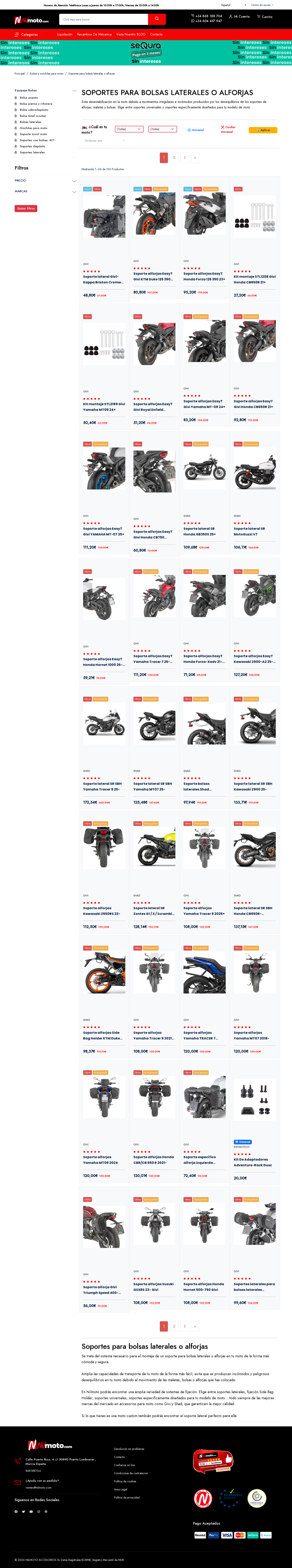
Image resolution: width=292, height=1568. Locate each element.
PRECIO (20, 180)
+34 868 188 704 (208, 16)
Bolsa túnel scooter (33, 116)
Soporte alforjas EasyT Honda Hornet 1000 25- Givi (102, 663)
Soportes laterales (32, 152)
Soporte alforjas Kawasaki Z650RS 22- (101, 911)
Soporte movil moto (33, 134)
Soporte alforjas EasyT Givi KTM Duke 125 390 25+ (153, 277)
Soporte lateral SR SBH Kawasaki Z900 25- (253, 786)
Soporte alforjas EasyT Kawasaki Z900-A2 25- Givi (253, 659)
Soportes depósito (32, 146)
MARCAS (21, 191)
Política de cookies (125, 1481)
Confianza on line (124, 1465)
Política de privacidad (127, 1497)
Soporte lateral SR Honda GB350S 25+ (200, 531)
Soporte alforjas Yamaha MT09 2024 (100, 1160)
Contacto (119, 1457)
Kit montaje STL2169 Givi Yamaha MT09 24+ (104, 407)
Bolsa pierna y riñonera (36, 103)
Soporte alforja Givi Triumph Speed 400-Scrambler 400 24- (100, 1291)
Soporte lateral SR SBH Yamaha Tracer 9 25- (102, 786)
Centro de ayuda (261, 5)
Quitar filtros (26, 208)
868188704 (33, 1471)
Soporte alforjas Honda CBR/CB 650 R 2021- (153, 1160)
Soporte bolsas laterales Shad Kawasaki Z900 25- (200, 787)
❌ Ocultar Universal (228, 129)
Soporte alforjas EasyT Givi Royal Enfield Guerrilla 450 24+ (153, 407)
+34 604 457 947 (208, 21)
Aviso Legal (120, 1489)
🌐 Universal (195, 130)
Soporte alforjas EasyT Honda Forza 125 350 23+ (204, 276)
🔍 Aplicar (263, 130)
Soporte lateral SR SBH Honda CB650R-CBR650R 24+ (253, 912)
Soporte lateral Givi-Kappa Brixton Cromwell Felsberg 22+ (104, 280)
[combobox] (234, 5)
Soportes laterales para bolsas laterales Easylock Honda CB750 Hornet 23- (254, 1287)
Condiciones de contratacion (131, 1473)
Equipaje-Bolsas (26, 90)
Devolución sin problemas (129, 1449)
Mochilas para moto (33, 128)
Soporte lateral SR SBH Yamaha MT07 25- (152, 786)
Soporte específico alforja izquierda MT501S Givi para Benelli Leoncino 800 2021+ (204, 1160)
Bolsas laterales (30, 122)
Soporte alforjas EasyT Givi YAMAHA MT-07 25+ (103, 531)
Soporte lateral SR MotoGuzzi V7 (249, 531)
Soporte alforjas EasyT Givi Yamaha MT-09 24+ (204, 404)
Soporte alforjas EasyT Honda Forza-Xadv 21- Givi (203, 659)
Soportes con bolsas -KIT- (37, 140)
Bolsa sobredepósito (34, 110)
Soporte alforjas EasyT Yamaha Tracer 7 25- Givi (153, 659)
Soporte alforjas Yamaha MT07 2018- (251, 1035)
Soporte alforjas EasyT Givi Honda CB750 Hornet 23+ (153, 535)
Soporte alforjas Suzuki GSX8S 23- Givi (153, 1287)
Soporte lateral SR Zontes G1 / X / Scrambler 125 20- (154, 912)
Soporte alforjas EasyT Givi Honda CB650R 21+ (253, 404)
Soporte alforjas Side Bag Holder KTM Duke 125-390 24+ (101, 1036)
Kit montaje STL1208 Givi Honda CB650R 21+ (255, 279)
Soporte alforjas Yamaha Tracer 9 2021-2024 (153, 1036)
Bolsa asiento (29, 97)
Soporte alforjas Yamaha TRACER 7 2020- (200, 1036)
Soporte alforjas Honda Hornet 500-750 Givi (204, 1287)
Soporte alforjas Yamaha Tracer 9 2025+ (204, 911)
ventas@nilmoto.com (39, 1487)
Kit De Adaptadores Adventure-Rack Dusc (253, 1162)
